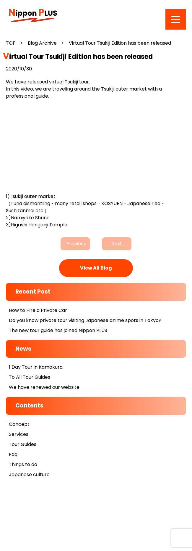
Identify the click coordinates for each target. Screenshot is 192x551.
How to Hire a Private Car (38, 310)
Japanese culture (29, 474)
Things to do (23, 464)
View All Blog (96, 268)
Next (116, 243)
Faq (13, 454)
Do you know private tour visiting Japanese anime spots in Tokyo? (85, 320)
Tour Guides (22, 444)
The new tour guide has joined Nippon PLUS (58, 330)
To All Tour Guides (29, 377)
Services (18, 434)
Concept (19, 424)
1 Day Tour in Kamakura (36, 367)
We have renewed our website (44, 387)
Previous (76, 243)
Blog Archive (42, 43)
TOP (11, 43)
